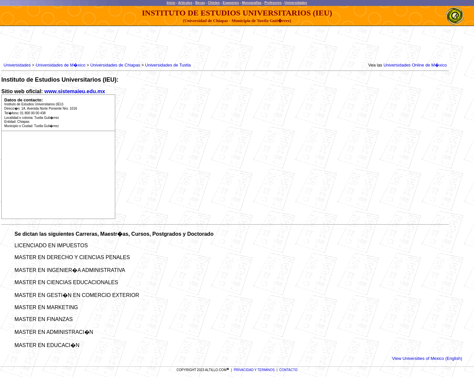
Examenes (231, 3)
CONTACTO (288, 370)
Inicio (171, 3)
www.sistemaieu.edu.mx (74, 91)
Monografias (251, 3)
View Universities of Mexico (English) (427, 358)
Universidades (295, 3)
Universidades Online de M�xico (415, 65)
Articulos (185, 3)
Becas (200, 3)
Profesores (272, 3)
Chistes (214, 3)
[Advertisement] (122, 44)
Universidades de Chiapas (115, 65)
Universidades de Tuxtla (168, 65)
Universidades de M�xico (60, 65)
